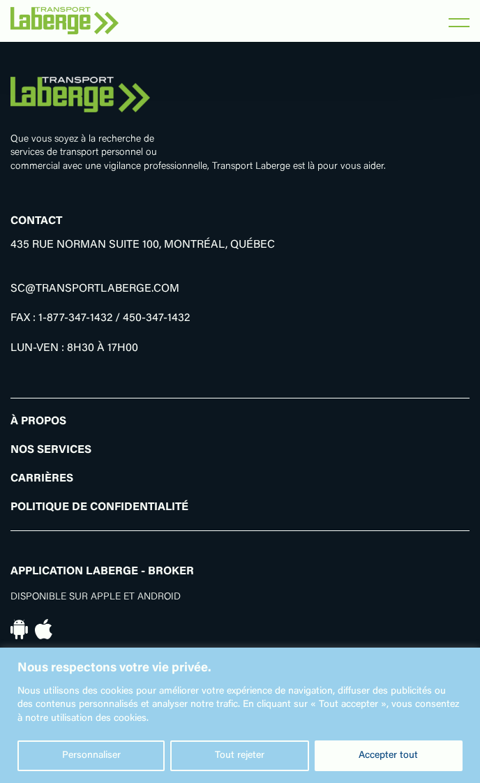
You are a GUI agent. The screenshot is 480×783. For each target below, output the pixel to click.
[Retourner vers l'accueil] (64, 21)
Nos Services (50, 450)
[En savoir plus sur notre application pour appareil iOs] (43, 629)
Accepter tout (388, 756)
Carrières (41, 478)
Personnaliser (91, 756)
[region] (240, 715)
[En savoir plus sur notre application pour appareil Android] (19, 629)
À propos (38, 421)
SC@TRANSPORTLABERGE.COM (94, 288)
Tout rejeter (239, 756)
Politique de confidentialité (99, 507)
